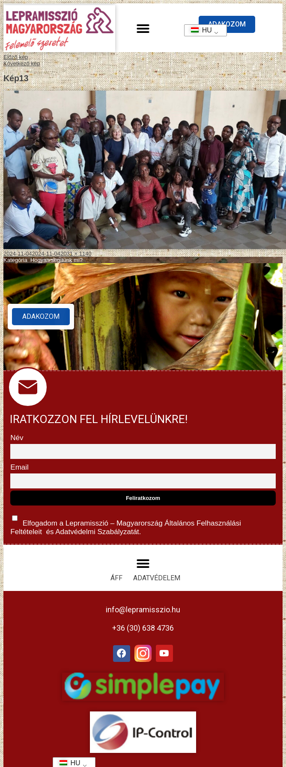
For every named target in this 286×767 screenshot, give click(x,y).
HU (198, 30)
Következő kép (21, 63)
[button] (143, 28)
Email (19, 467)
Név (16, 438)
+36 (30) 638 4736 (143, 627)
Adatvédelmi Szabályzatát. (97, 532)
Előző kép (15, 57)
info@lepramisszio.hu (143, 609)
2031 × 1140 (76, 253)
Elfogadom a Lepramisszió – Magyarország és (125, 523)
